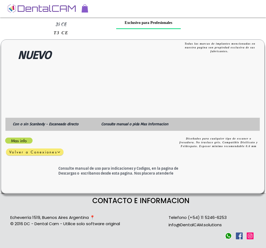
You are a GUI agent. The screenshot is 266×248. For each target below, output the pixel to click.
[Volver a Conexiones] (35, 152)
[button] (84, 8)
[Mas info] (19, 141)
